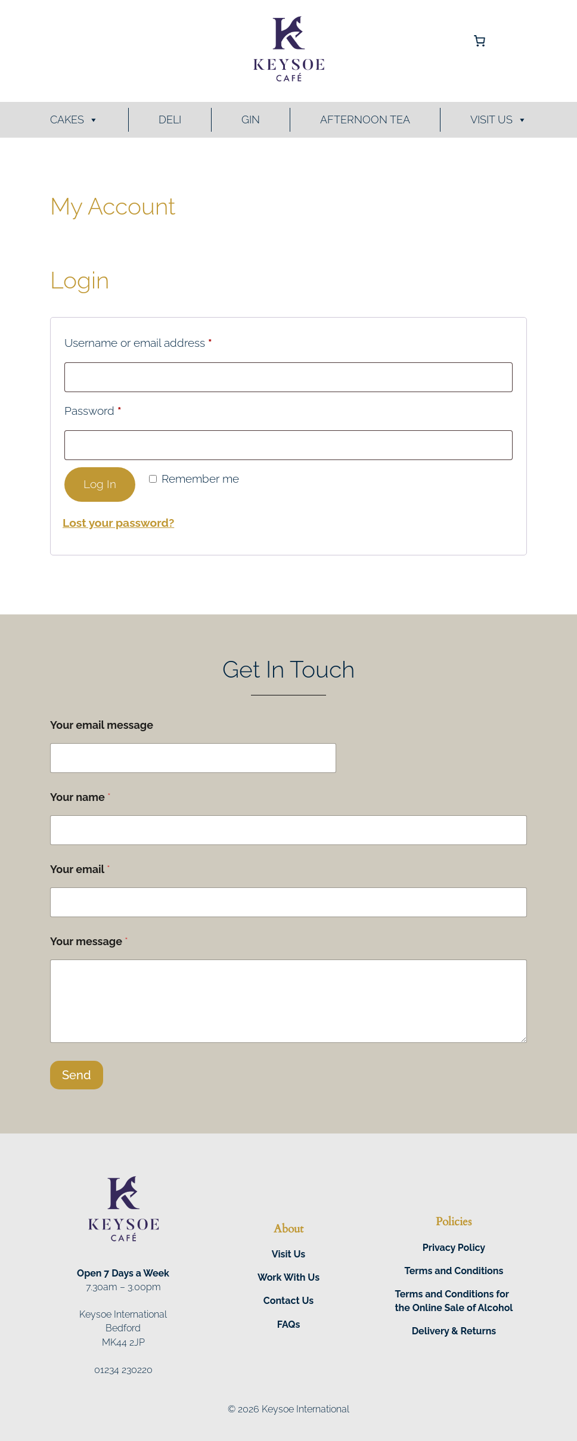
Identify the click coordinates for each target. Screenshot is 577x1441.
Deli (170, 119)
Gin (250, 119)
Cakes (74, 120)
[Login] (105, 40)
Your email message (101, 725)
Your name (80, 797)
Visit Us (498, 120)
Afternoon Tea (365, 119)
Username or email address (161, 340)
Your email (80, 869)
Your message (89, 941)
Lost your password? (118, 522)
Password (116, 408)
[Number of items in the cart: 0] (480, 41)
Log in (99, 484)
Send (76, 1075)
